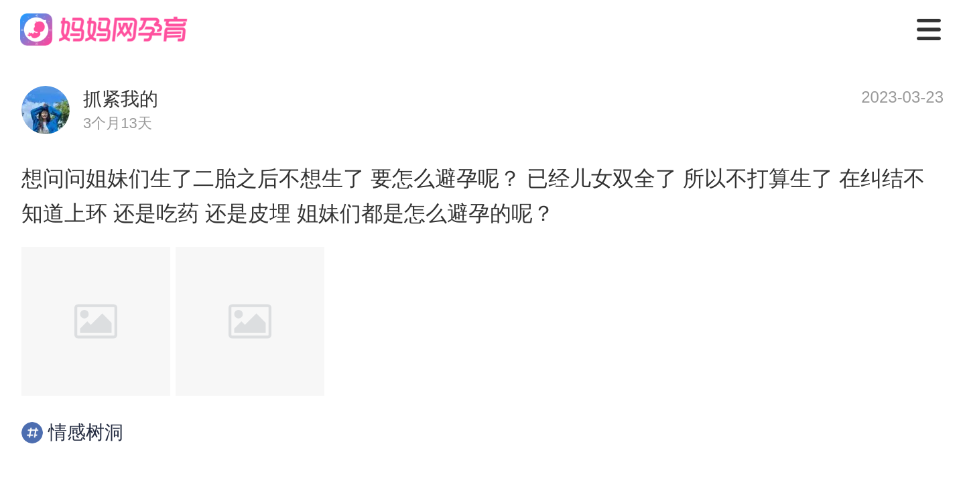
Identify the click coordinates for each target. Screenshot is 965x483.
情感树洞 (72, 432)
